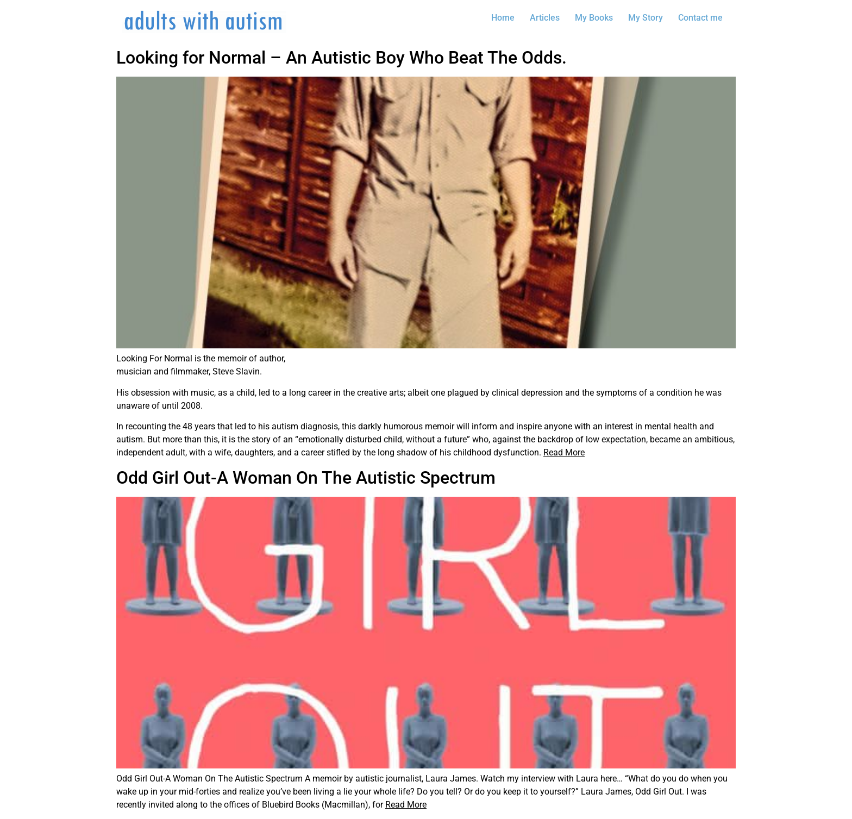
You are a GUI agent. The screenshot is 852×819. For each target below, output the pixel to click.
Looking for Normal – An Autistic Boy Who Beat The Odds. (341, 57)
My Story (645, 17)
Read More (564, 452)
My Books (594, 17)
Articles (545, 17)
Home (503, 17)
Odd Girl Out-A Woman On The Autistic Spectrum (306, 477)
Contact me (700, 17)
